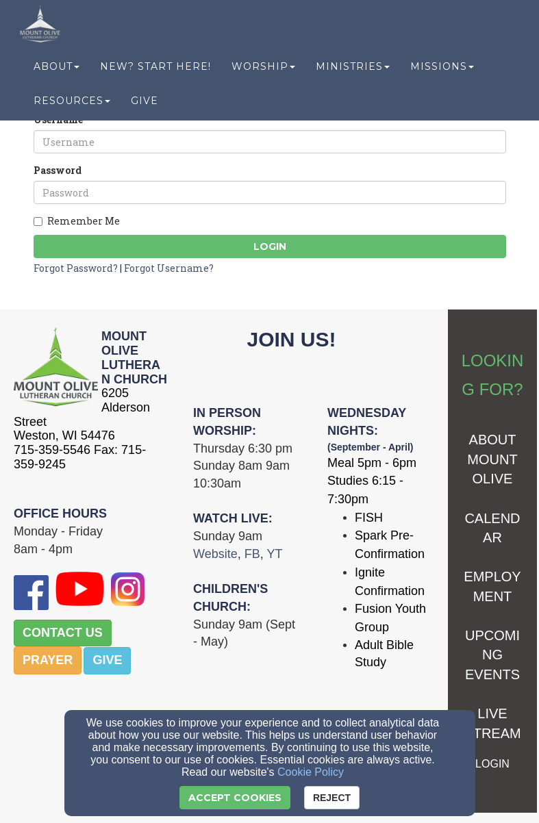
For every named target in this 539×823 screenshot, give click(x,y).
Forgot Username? (169, 268)
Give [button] (144, 104)
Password (58, 170)
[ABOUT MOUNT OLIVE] (492, 460)
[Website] (215, 554)
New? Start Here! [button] (155, 70)
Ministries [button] (353, 70)
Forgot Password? (76, 268)
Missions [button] (442, 70)
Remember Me (77, 220)
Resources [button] (72, 104)
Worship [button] (263, 70)
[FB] (252, 554)
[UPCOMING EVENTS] (492, 656)
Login (269, 246)
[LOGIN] (492, 763)
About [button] (56, 70)
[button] (63, 633)
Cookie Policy (310, 772)
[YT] (274, 554)
